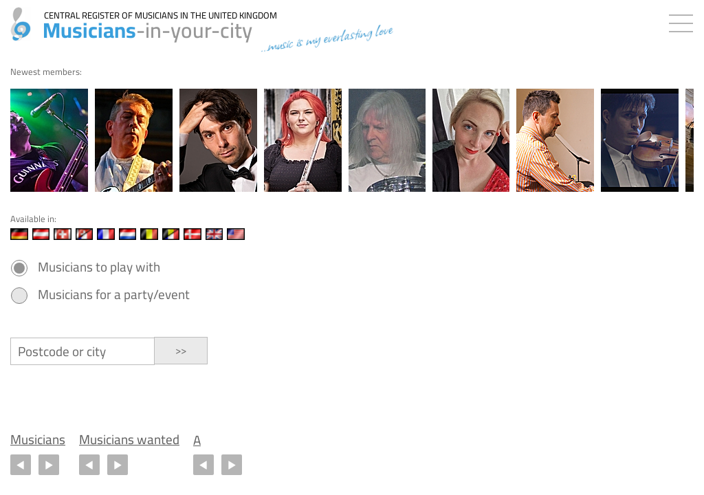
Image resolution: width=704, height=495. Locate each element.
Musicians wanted (129, 440)
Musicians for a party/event (114, 294)
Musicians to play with (99, 267)
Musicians (37, 440)
